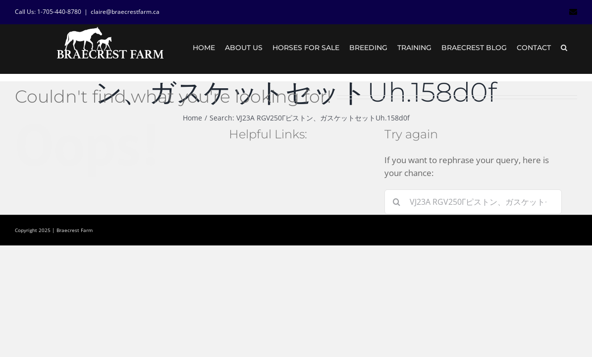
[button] (574, 47)
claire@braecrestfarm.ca (125, 11)
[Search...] (473, 201)
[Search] (396, 201)
